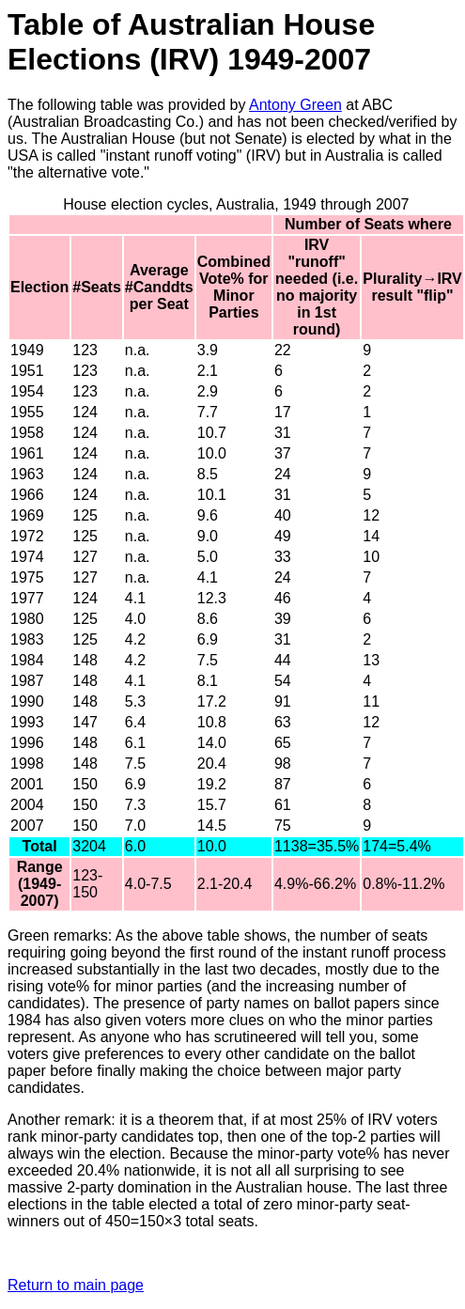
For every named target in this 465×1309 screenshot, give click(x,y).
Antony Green (295, 105)
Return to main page (76, 1285)
